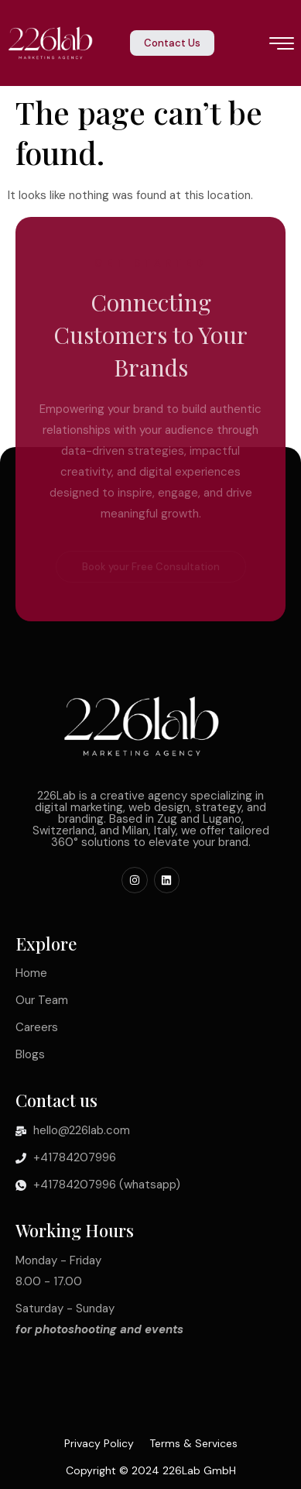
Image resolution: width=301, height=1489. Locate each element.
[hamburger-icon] (282, 45)
